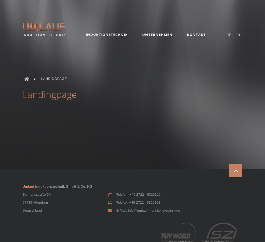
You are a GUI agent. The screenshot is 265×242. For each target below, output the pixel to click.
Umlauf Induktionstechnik (44, 29)
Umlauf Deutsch (27, 79)
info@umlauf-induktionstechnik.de (154, 210)
